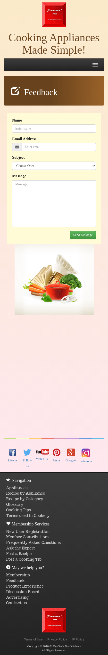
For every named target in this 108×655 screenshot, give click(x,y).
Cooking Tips (18, 510)
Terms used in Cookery (28, 515)
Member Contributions (27, 537)
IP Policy (78, 639)
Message (19, 176)
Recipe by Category (24, 498)
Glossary (14, 504)
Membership (18, 575)
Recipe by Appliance (25, 493)
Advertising (17, 597)
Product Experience (25, 586)
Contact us (16, 603)
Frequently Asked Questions (33, 542)
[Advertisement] (54, 379)
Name (17, 120)
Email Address (24, 139)
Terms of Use (33, 639)
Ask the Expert (20, 548)
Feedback (15, 580)
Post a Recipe (19, 553)
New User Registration (28, 531)
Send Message (83, 235)
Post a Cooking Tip (24, 559)
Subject (18, 157)
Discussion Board (22, 591)
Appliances (17, 488)
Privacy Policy (57, 639)
